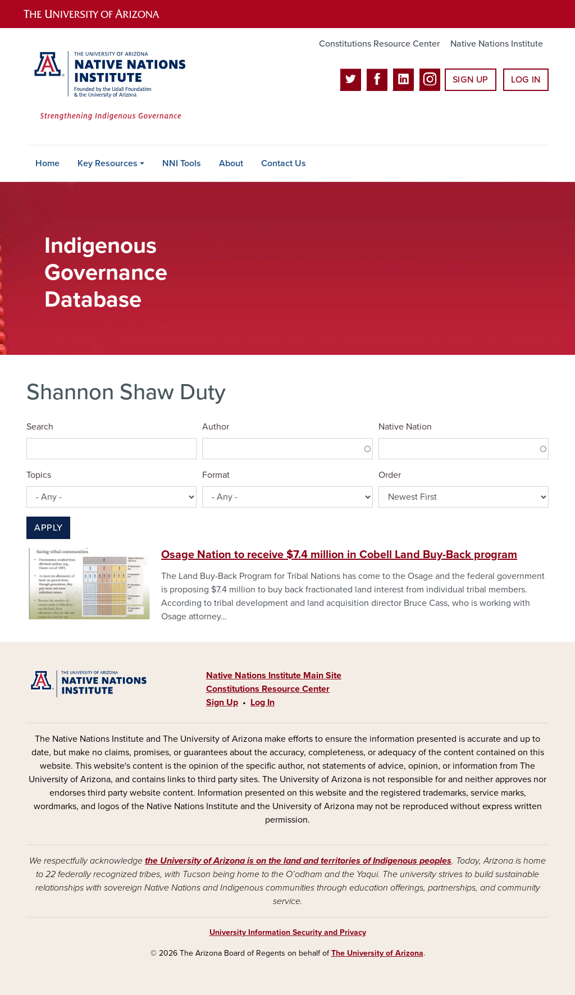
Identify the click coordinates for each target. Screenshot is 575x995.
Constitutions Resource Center (379, 43)
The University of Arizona (377, 953)
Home (47, 163)
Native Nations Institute (496, 43)
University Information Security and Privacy (287, 932)
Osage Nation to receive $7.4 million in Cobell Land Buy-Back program (339, 555)
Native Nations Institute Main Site (273, 675)
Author (215, 426)
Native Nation (405, 426)
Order (389, 475)
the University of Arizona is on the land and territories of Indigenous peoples (298, 860)
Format (216, 475)
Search (39, 426)
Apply (48, 527)
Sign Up (471, 79)
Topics (38, 475)
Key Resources (107, 163)
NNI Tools (181, 163)
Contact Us (283, 163)
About (231, 163)
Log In (526, 79)
